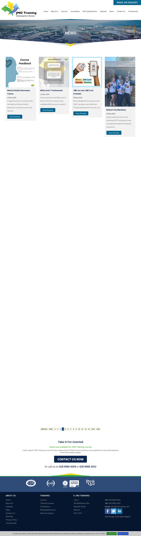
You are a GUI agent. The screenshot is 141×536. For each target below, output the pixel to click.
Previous (44, 429)
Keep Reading (15, 117)
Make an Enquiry (127, 2)
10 (79, 429)
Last (93, 429)
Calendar (103, 11)
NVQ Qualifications (90, 11)
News (111, 11)
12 (85, 429)
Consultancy (75, 11)
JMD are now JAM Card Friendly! (83, 92)
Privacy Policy (11, 519)
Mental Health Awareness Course (18, 92)
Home (46, 11)
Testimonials (133, 11)
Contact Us (121, 11)
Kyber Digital (125, 516)
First (51, 429)
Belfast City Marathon (116, 110)
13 (89, 429)
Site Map (9, 516)
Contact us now (70, 459)
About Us (54, 11)
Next (98, 429)
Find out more (123, 533)
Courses (64, 11)
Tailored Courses (47, 503)
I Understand (111, 533)
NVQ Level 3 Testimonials (51, 90)
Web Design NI (111, 516)
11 (82, 429)
